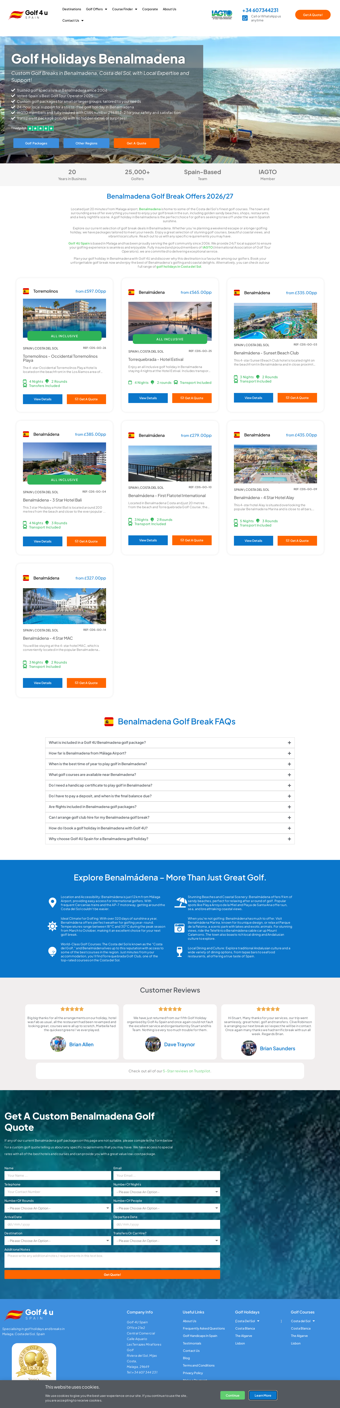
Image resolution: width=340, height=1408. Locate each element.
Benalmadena (150, 209)
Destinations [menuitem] (71, 9)
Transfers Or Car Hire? (130, 1233)
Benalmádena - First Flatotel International (167, 495)
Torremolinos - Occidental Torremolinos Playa (60, 358)
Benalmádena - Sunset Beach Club (266, 352)
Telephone (12, 1184)
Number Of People (127, 1200)
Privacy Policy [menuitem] (193, 1373)
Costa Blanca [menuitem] (245, 1328)
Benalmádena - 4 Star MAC (48, 638)
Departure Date (125, 1217)
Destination (13, 1233)
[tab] (170, 743)
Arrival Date (13, 1217)
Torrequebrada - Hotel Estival (155, 359)
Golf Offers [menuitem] (96, 9)
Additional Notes (17, 1249)
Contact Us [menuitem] (73, 20)
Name (9, 1168)
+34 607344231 (260, 10)
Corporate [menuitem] (150, 9)
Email (117, 1168)
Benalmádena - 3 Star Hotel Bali (52, 499)
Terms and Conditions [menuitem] (199, 1366)
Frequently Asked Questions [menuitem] (204, 1328)
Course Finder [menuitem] (124, 9)
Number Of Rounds (19, 1200)
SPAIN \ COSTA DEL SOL (40, 348)
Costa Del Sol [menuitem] (247, 1321)
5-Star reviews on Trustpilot (186, 1071)
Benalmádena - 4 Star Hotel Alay (264, 497)
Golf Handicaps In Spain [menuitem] (200, 1336)
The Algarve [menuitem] (243, 1336)
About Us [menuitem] (169, 9)
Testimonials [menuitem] (192, 1343)
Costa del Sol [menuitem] (303, 1321)
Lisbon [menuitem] (240, 1343)
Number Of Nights (127, 1184)
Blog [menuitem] (186, 1358)
